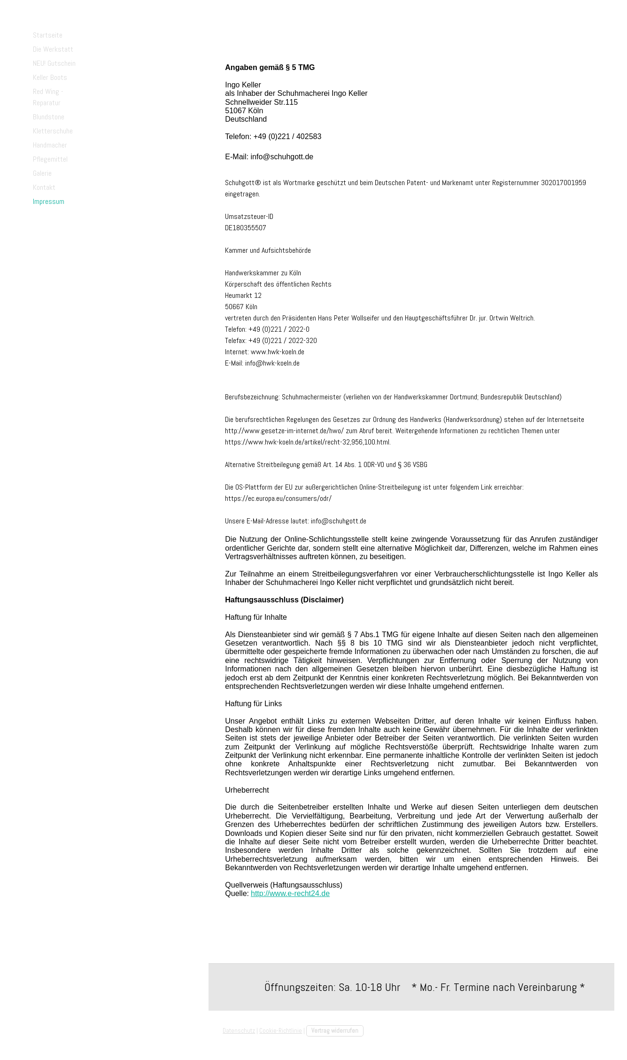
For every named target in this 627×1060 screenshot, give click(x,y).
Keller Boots (50, 77)
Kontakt (44, 187)
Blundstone (48, 117)
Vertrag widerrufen (334, 1031)
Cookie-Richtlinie (280, 1031)
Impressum (48, 201)
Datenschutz (239, 1031)
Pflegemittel (50, 159)
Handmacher (50, 145)
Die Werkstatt (53, 49)
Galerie (42, 173)
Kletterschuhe (53, 131)
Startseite (47, 35)
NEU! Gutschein (54, 63)
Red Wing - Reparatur (48, 97)
